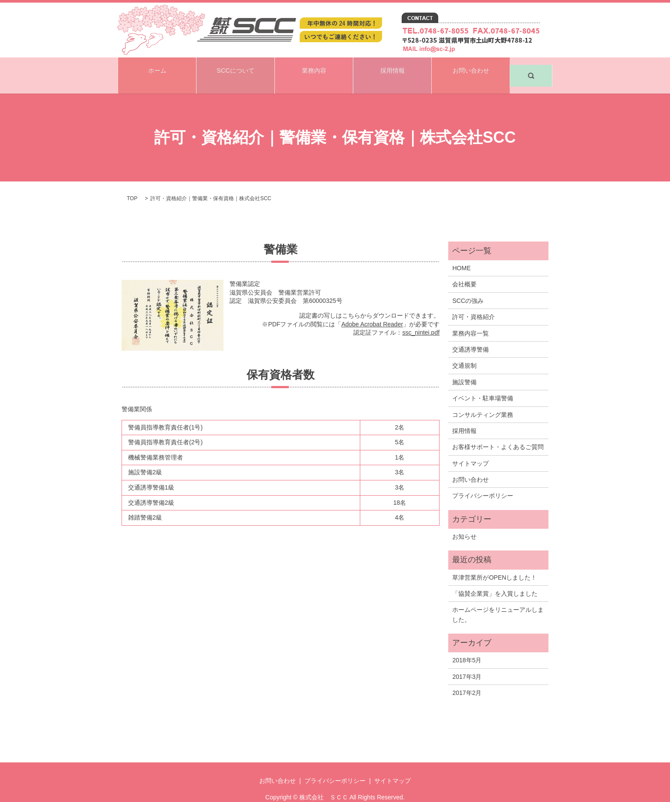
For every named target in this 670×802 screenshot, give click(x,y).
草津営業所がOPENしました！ (494, 562)
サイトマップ (470, 449)
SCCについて (235, 68)
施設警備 (464, 367)
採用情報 (392, 68)
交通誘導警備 (470, 335)
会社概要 (464, 269)
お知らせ (464, 522)
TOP (132, 184)
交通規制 (464, 351)
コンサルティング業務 (482, 399)
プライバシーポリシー (482, 481)
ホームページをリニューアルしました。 (498, 600)
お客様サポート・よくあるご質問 (498, 432)
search (531, 68)
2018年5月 (466, 645)
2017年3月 (466, 662)
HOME (461, 253)
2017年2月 (466, 678)
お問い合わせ (470, 68)
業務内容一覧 (470, 318)
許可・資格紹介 (473, 302)
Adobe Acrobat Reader (372, 309)
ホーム (157, 68)
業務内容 (314, 68)
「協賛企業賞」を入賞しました (495, 579)
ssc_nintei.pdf (421, 318)
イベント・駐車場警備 (482, 383)
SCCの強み (468, 286)
